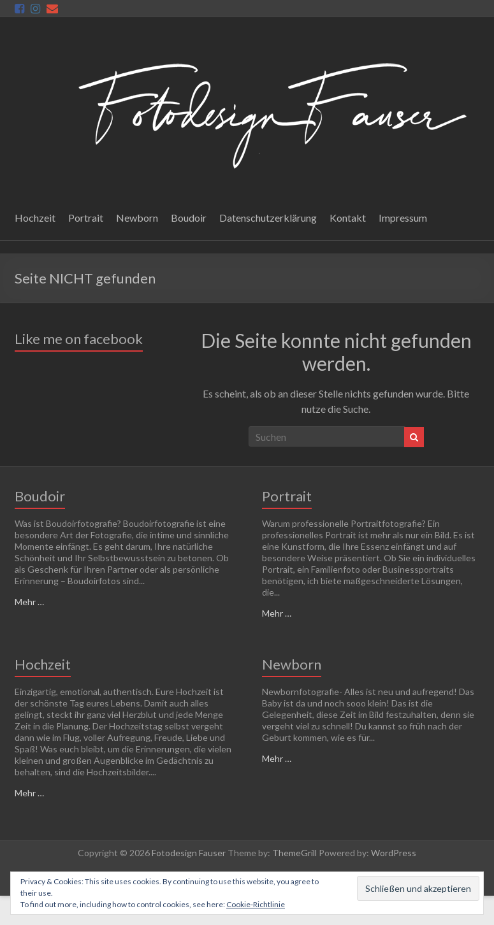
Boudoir (189, 218)
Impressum (403, 218)
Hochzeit (35, 218)
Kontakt (348, 218)
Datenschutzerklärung (268, 218)
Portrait (85, 218)
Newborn (137, 218)
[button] (269, 112)
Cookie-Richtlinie (255, 904)
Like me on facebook (79, 338)
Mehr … (29, 601)
